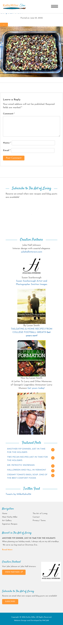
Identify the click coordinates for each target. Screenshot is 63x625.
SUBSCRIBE (10, 601)
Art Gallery (6, 520)
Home (4, 513)
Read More (7, 550)
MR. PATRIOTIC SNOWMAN (21, 465)
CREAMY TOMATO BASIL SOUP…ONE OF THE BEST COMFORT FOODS (27, 476)
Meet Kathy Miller (10, 517)
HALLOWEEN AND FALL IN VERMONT (26, 470)
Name (7, 143)
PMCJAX (45, 620)
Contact (36, 517)
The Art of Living (40, 513)
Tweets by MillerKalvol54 (18, 494)
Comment (9, 114)
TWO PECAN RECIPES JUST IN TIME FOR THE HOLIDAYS (27, 458)
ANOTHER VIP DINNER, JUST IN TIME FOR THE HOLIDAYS (26, 450)
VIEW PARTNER (14, 572)
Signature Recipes (9, 524)
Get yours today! (36, 388)
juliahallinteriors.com (31, 252)
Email (6, 150)
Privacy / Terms (39, 520)
